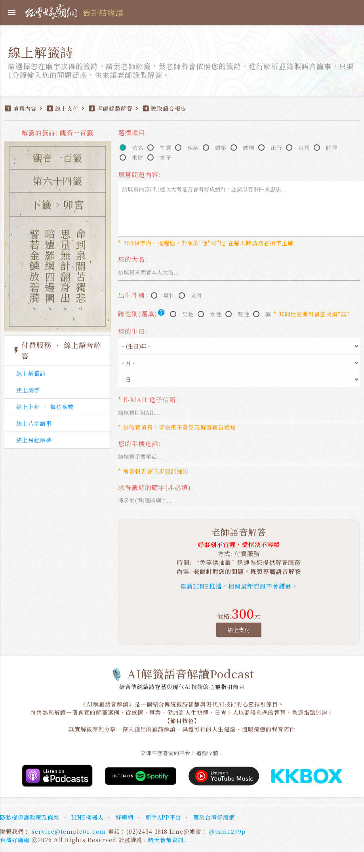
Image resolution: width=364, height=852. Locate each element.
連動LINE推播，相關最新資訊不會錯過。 (239, 586)
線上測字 (28, 390)
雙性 (244, 314)
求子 (166, 157)
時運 (332, 147)
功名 (138, 147)
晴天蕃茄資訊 (166, 840)
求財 (138, 157)
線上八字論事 (34, 423)
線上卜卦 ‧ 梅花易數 (45, 407)
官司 (304, 147)
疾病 (193, 147)
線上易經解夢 (34, 440)
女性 (197, 295)
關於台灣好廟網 (214, 817)
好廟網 (124, 817)
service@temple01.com (69, 831)
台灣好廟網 (15, 840)
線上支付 (238, 630)
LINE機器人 (87, 817)
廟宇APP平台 (163, 817)
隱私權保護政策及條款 (29, 817)
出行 (276, 147)
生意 (166, 147)
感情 (249, 147)
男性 (169, 295)
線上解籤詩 (31, 373)
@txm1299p (227, 831)
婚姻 (221, 147)
